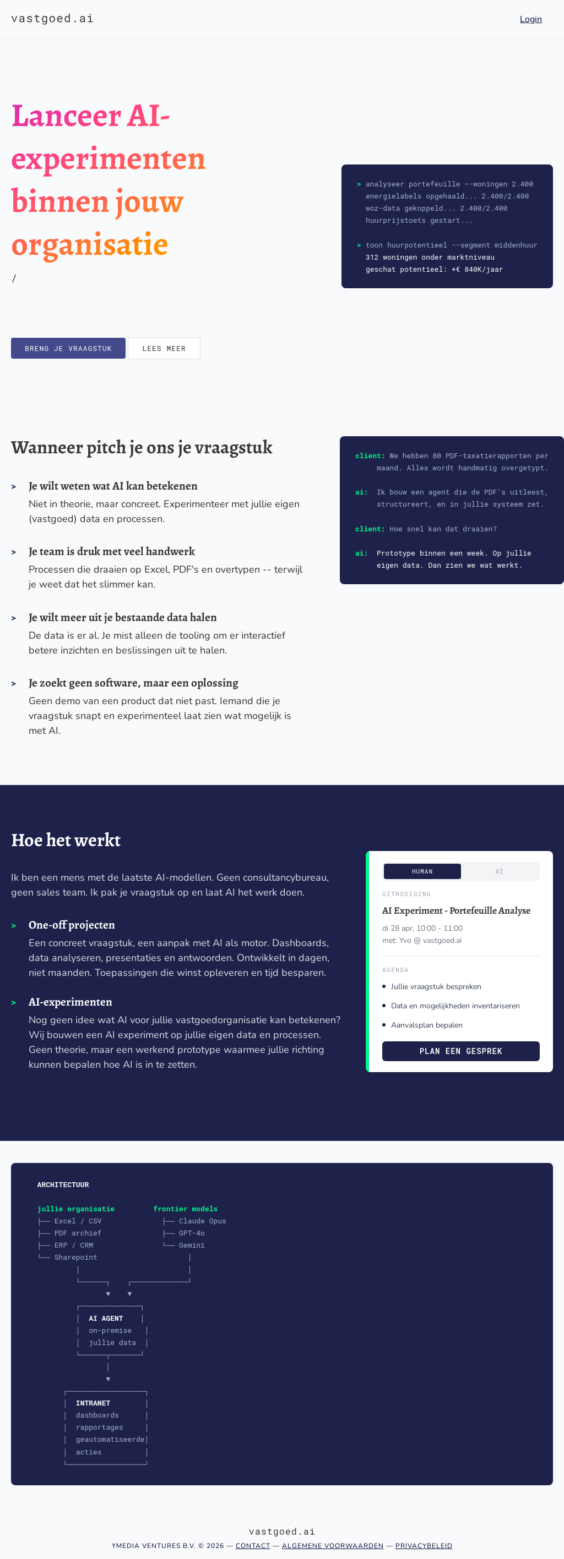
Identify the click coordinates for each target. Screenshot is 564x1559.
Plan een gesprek (461, 1051)
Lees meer (164, 348)
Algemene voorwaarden (333, 1545)
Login (531, 19)
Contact (253, 1545)
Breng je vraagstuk (68, 348)
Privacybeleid (424, 1545)
